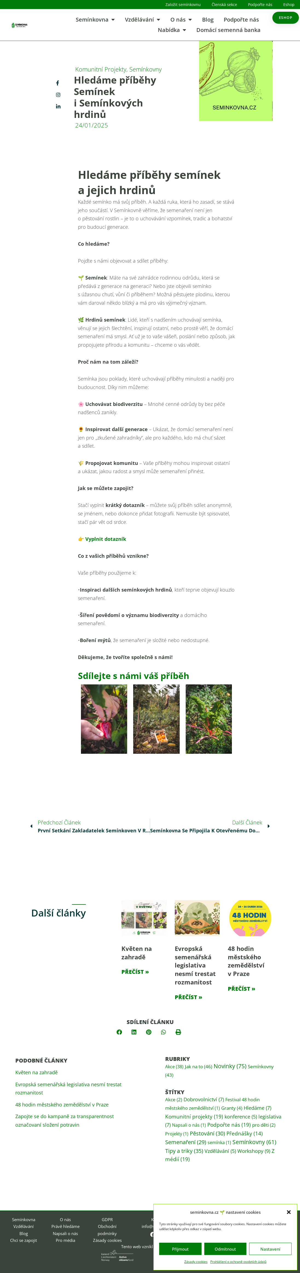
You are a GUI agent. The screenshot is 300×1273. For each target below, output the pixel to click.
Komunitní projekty (100, 69)
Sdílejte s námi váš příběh (133, 675)
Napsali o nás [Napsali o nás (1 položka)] (189, 1125)
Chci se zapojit (23, 1240)
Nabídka (172, 30)
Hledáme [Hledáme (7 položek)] (257, 1108)
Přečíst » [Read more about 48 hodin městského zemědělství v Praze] (241, 988)
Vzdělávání (142, 19)
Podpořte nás (260, 4)
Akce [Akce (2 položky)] (173, 1099)
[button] (289, 1212)
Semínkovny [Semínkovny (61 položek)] (254, 1142)
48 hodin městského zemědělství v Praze (246, 961)
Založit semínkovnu (183, 4)
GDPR (107, 1219)
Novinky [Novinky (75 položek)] (230, 1066)
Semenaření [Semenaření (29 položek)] (185, 1142)
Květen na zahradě (136, 952)
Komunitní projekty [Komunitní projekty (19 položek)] (194, 1116)
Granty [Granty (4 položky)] (231, 1108)
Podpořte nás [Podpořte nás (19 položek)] (229, 1124)
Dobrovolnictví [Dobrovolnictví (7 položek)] (204, 1099)
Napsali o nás (65, 1233)
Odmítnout (225, 1249)
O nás (181, 19)
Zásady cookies (196, 1261)
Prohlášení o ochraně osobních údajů (238, 1261)
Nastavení (270, 1249)
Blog (208, 19)
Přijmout (180, 1249)
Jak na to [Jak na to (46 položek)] (198, 1066)
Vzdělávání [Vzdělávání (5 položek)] (220, 1151)
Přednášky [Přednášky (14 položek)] (244, 1133)
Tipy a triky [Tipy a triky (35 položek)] (184, 1151)
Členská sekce (224, 4)
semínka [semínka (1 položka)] (219, 1143)
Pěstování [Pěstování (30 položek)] (207, 1133)
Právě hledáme (65, 1226)
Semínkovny (145, 69)
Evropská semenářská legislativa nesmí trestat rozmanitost (195, 965)
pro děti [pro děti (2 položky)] (263, 1125)
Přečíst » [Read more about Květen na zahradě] (135, 971)
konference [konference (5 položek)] (241, 1116)
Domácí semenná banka (228, 30)
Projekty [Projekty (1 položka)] (176, 1134)
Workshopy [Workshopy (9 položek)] (253, 1150)
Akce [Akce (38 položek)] (174, 1067)
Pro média (65, 1240)
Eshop (289, 4)
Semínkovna (95, 19)
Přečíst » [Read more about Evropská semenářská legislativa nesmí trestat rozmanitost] (188, 997)
